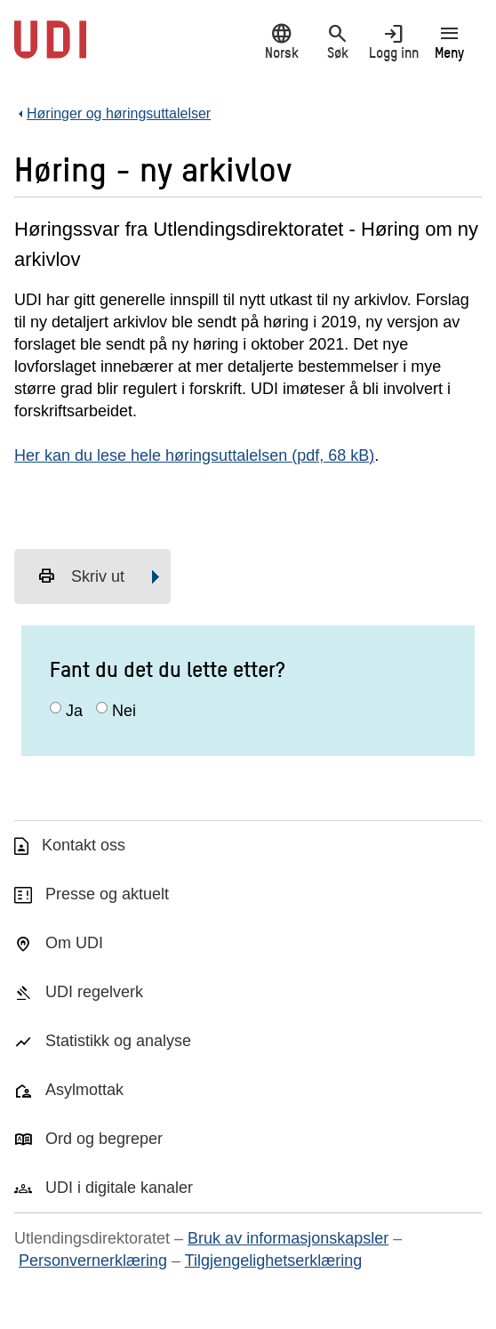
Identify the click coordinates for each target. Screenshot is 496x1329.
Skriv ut (80, 576)
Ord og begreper (104, 1139)
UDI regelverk (94, 992)
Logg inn (393, 41)
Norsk (281, 41)
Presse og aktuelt (107, 894)
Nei (124, 711)
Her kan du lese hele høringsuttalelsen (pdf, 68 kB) (194, 455)
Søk (337, 41)
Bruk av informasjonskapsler (288, 1238)
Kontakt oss (83, 845)
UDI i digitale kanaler (119, 1187)
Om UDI (74, 943)
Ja (74, 711)
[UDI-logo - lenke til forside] (50, 49)
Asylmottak (84, 1090)
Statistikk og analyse (118, 1041)
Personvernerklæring (93, 1260)
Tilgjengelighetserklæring (273, 1260)
